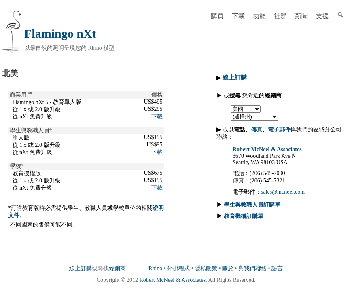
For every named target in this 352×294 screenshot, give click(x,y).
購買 (217, 16)
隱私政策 (206, 268)
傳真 (256, 130)
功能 (259, 16)
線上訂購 (80, 268)
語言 (277, 268)
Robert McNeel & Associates (267, 149)
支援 (322, 16)
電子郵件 (279, 130)
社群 (280, 16)
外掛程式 (178, 268)
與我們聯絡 (252, 268)
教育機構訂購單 (243, 216)
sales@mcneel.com (283, 192)
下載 (238, 16)
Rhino (155, 268)
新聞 (301, 16)
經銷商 (117, 268)
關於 (227, 268)
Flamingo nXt (60, 33)
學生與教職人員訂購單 (252, 205)
